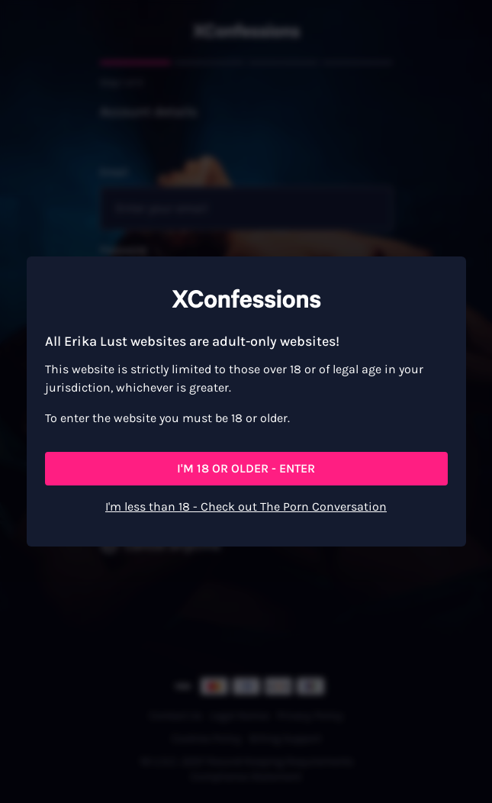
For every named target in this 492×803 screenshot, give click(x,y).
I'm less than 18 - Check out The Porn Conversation (246, 506)
